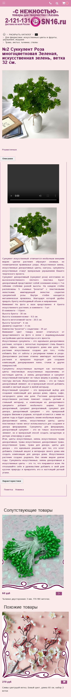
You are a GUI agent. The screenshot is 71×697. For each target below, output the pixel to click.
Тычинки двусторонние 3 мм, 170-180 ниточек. (26, 599)
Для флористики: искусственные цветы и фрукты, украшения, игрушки (30, 38)
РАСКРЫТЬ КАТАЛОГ (20, 34)
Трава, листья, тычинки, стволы (21, 42)
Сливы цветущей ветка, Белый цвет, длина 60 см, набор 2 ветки (33, 689)
